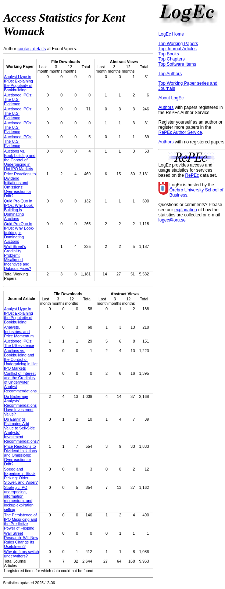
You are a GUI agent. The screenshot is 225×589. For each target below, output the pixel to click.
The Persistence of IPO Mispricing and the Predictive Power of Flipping (20, 521)
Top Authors (170, 73)
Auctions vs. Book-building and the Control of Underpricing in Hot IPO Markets (19, 160)
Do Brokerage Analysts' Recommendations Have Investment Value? (20, 405)
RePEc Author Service (180, 132)
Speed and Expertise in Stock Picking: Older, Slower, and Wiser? (21, 475)
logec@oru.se (172, 220)
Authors (166, 107)
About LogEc (171, 97)
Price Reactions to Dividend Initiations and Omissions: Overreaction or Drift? (20, 185)
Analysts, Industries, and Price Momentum (19, 331)
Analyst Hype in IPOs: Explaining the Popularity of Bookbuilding (18, 83)
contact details (32, 48)
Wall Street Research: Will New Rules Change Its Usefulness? (21, 540)
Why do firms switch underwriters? (21, 553)
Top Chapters (171, 59)
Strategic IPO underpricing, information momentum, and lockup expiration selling (18, 498)
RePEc (192, 175)
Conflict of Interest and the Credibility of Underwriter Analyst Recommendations (20, 382)
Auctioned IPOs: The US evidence (19, 343)
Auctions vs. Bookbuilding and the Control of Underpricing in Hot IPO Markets (21, 359)
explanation (185, 209)
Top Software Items (177, 64)
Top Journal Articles (177, 48)
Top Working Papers (178, 43)
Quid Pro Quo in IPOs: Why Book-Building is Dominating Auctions (19, 210)
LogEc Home (171, 34)
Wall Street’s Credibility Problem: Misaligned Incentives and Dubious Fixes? (17, 257)
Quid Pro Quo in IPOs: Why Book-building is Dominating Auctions (19, 233)
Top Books (168, 53)
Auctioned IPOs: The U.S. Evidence (18, 99)
